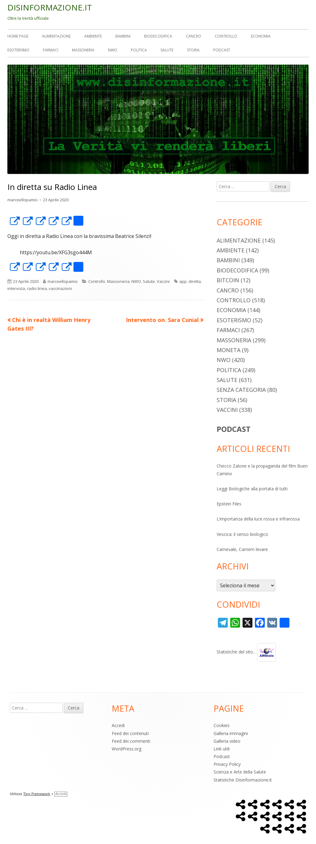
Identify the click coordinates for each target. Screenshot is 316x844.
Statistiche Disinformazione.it (243, 780)
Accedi (118, 725)
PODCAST (234, 429)
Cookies (222, 725)
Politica (139, 50)
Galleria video (227, 741)
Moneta (228, 350)
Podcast (221, 50)
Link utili (222, 749)
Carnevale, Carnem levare (242, 549)
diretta (195, 281)
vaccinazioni (60, 288)
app (183, 281)
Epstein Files (229, 504)
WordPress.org (126, 749)
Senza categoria (241, 389)
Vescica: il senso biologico (242, 534)
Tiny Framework (36, 794)
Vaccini (163, 281)
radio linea (37, 288)
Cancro (193, 36)
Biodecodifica (158, 36)
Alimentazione (56, 36)
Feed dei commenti (131, 741)
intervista (16, 288)
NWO (112, 50)
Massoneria (83, 50)
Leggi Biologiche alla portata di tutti (252, 489)
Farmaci (50, 50)
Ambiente (93, 36)
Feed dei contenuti (130, 733)
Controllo (226, 36)
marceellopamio (22, 200)
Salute (166, 50)
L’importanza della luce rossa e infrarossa (258, 519)
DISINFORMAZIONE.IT (49, 7)
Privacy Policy (227, 764)
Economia (261, 36)
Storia (193, 50)
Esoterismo (18, 50)
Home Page (17, 36)
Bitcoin (228, 280)
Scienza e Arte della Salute (240, 772)
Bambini (123, 36)
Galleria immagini (231, 733)
